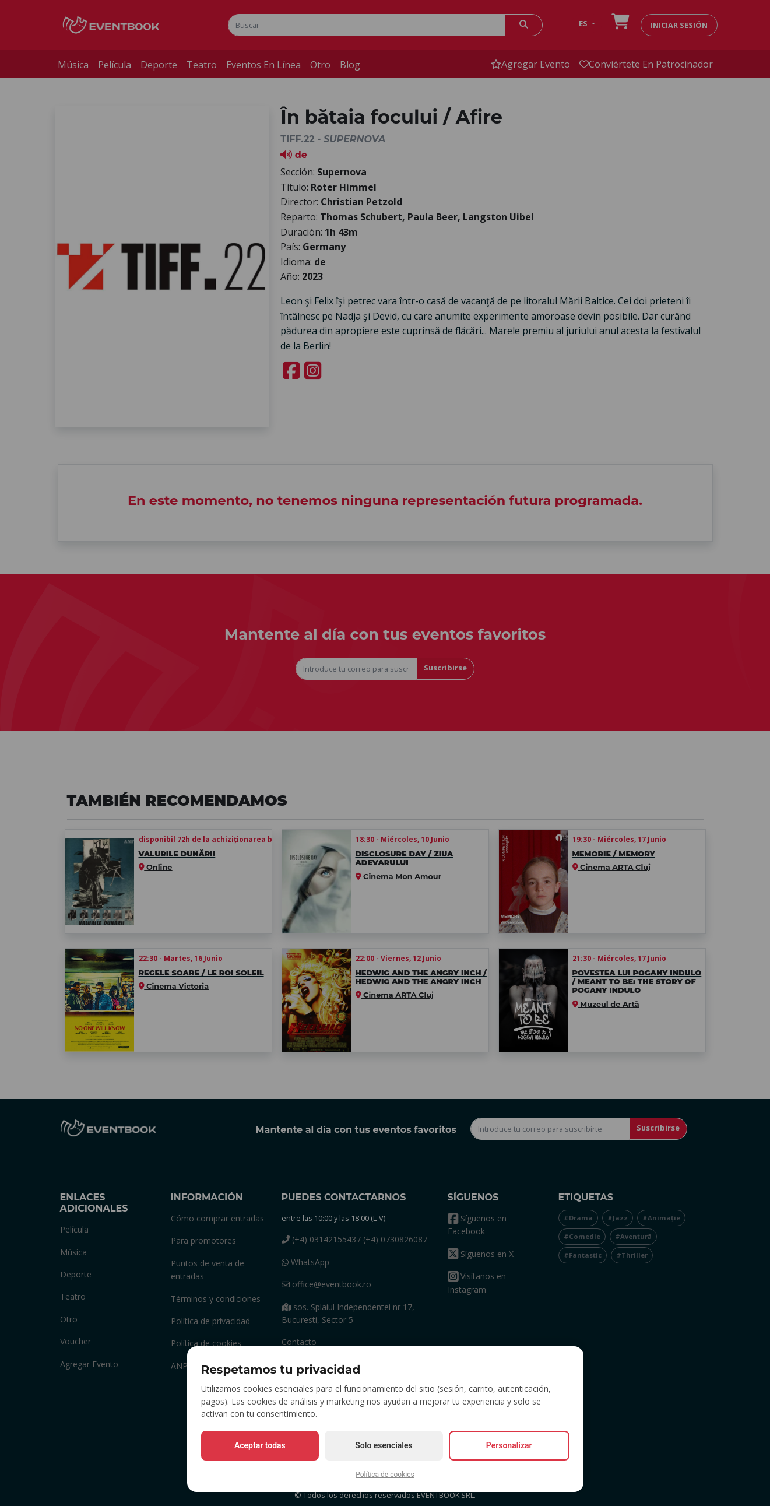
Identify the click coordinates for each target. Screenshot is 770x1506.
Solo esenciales (383, 1445)
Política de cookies (385, 1474)
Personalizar (509, 1445)
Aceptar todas (260, 1445)
